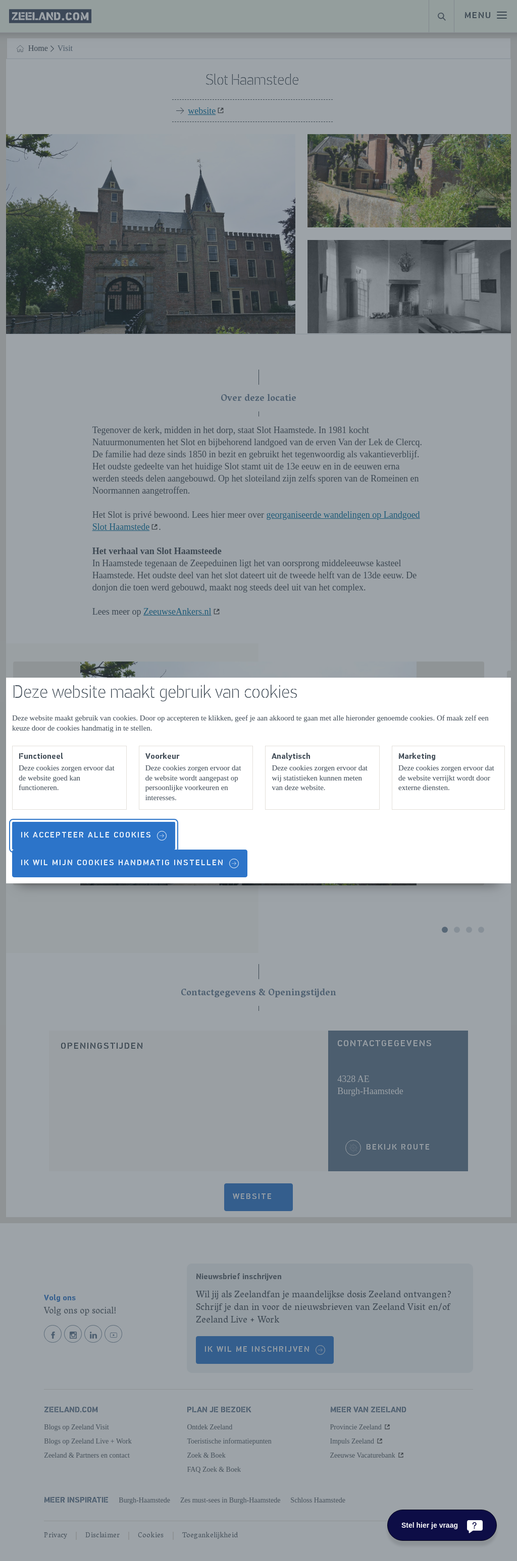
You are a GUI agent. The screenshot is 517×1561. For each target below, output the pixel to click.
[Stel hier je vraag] (442, 1525)
